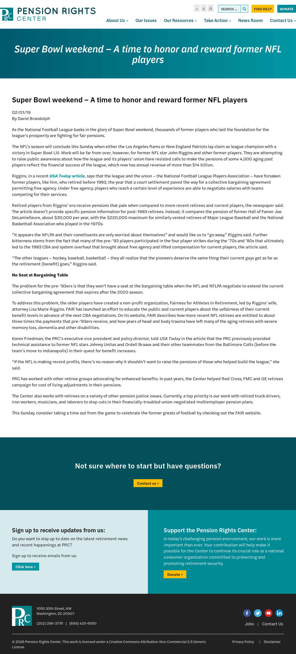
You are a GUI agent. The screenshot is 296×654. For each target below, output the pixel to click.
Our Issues (146, 20)
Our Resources (180, 20)
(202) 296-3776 (50, 623)
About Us (117, 20)
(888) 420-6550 (83, 623)
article (67, 176)
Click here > (26, 566)
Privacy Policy (243, 641)
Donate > (175, 574)
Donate (287, 8)
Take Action (217, 20)
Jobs (249, 624)
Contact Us (272, 624)
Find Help (263, 8)
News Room (250, 20)
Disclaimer (272, 641)
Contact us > (148, 483)
